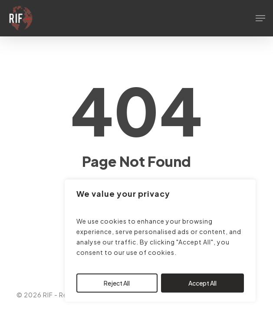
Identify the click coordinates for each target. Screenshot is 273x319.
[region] (160, 240)
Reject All (117, 283)
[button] (260, 18)
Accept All (202, 283)
